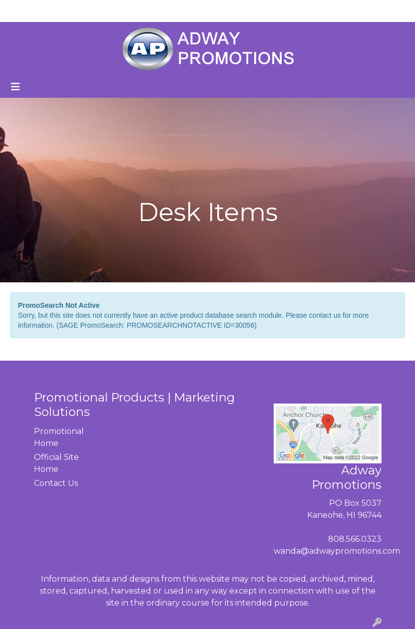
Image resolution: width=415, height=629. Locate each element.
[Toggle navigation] (15, 87)
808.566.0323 (355, 539)
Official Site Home (56, 463)
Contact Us (56, 483)
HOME (22, 10)
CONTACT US (123, 10)
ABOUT (58, 10)
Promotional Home (58, 437)
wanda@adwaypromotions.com (337, 551)
